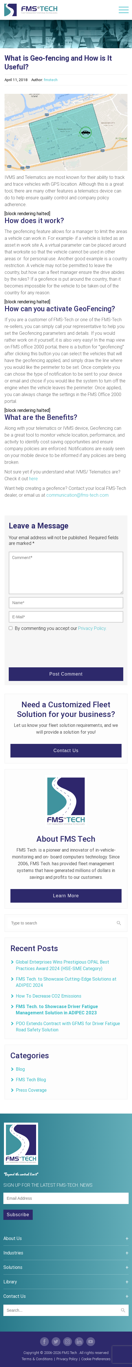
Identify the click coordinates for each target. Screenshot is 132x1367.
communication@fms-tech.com (77, 495)
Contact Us (65, 750)
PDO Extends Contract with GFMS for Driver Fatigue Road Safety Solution (68, 1026)
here (33, 478)
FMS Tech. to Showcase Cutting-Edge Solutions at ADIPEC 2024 (66, 982)
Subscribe (18, 1214)
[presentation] (51, 645)
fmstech (51, 79)
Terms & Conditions (37, 1359)
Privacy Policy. (92, 628)
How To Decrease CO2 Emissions (48, 996)
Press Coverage (31, 1090)
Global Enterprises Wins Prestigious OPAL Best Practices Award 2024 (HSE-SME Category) (62, 965)
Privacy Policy (67, 1359)
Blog (20, 1069)
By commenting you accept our (45, 628)
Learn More (66, 895)
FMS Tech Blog (31, 1079)
